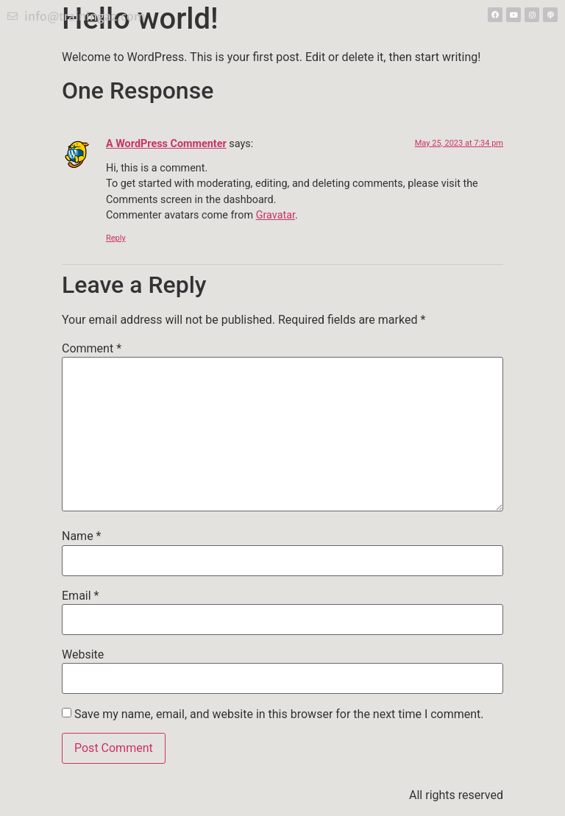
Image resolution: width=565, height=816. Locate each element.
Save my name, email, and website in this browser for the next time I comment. (279, 714)
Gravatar (275, 215)
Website (83, 655)
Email (80, 596)
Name (82, 536)
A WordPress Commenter (166, 144)
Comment (91, 349)
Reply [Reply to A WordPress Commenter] (116, 238)
